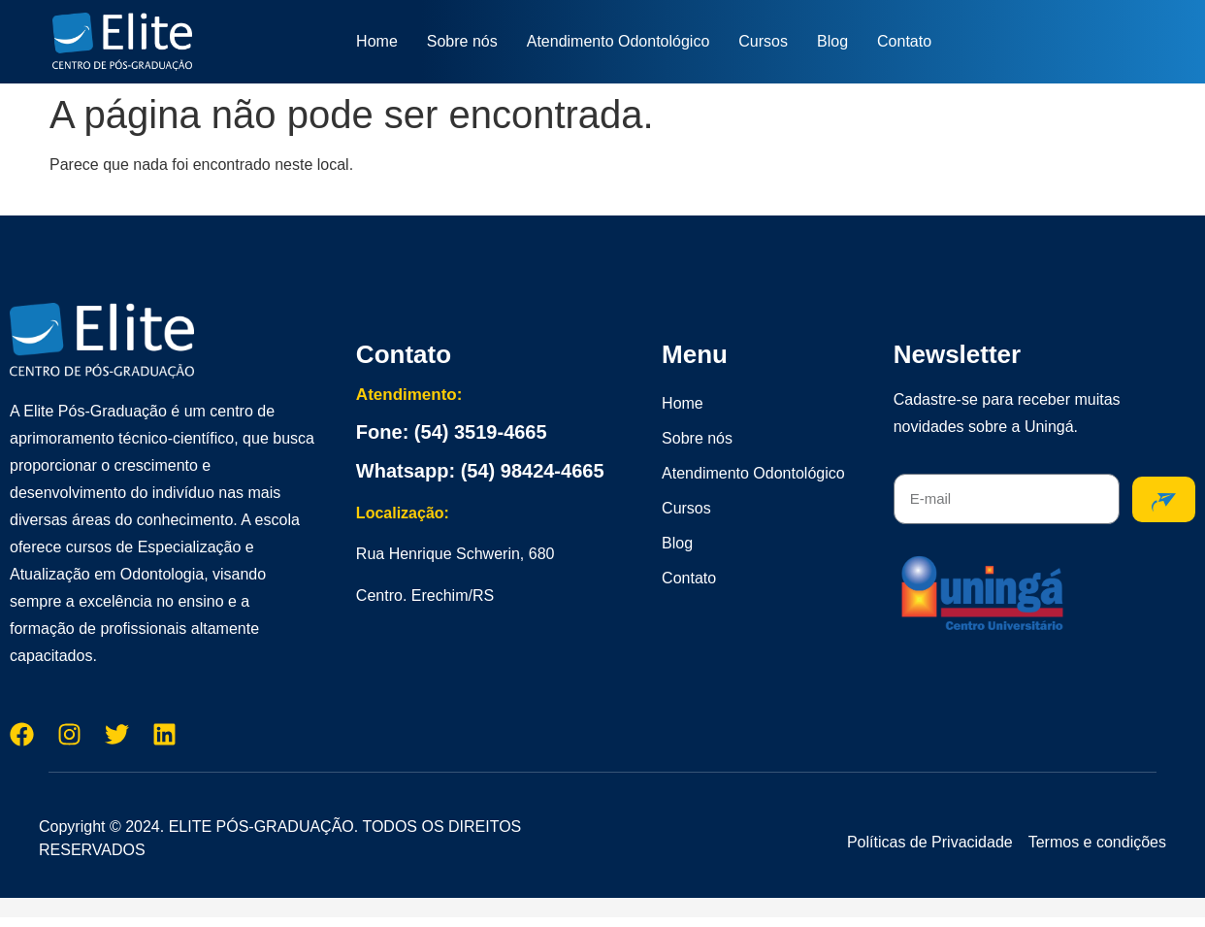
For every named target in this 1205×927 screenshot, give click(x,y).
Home (377, 41)
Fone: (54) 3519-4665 (451, 432)
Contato (904, 41)
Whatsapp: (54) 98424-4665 (480, 470)
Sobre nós (462, 41)
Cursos (763, 41)
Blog (832, 41)
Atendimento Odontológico (618, 41)
